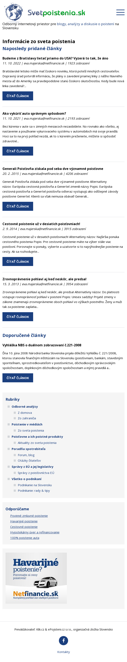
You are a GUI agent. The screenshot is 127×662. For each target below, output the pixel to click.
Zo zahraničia (27, 418)
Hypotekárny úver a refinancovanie (35, 532)
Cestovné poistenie (24, 527)
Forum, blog (26, 455)
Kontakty (63, 652)
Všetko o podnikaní (26, 479)
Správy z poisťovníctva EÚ (36, 473)
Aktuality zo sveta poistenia (37, 443)
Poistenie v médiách (27, 424)
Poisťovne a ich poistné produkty (37, 436)
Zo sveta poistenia (31, 430)
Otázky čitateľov (29, 460)
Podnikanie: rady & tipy (34, 490)
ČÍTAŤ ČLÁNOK (18, 96)
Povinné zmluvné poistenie (29, 516)
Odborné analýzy (25, 406)
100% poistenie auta (24, 538)
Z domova (25, 413)
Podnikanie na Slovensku (35, 485)
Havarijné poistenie (24, 521)
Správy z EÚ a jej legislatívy (32, 467)
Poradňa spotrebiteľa (28, 449)
